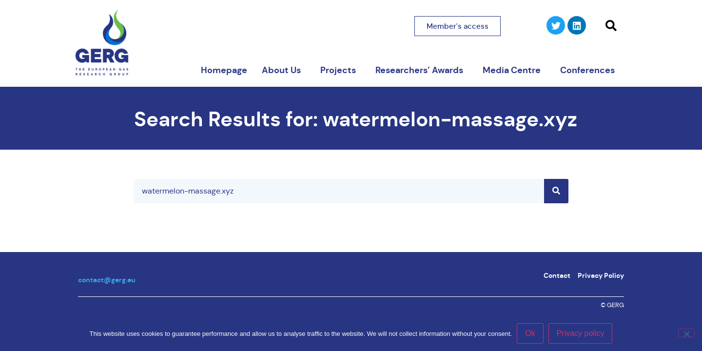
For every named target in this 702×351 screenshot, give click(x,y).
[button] (611, 26)
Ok (530, 333)
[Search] (556, 191)
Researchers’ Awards (421, 70)
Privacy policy (580, 333)
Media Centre (514, 70)
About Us (284, 70)
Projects (340, 70)
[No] (686, 333)
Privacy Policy (601, 275)
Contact (557, 275)
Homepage (224, 70)
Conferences (590, 70)
